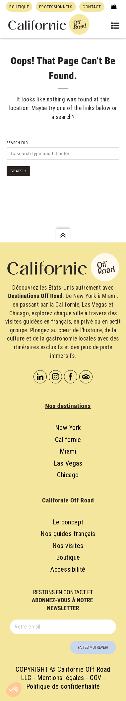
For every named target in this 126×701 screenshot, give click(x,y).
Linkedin (40, 376)
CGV (95, 678)
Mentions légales (60, 678)
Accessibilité (68, 569)
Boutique (68, 557)
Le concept (68, 522)
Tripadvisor (86, 376)
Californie (68, 440)
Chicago (68, 475)
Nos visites (68, 546)
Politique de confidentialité (63, 686)
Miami (68, 451)
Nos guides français (67, 534)
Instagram (55, 376)
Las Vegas (68, 463)
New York (68, 428)
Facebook (70, 376)
